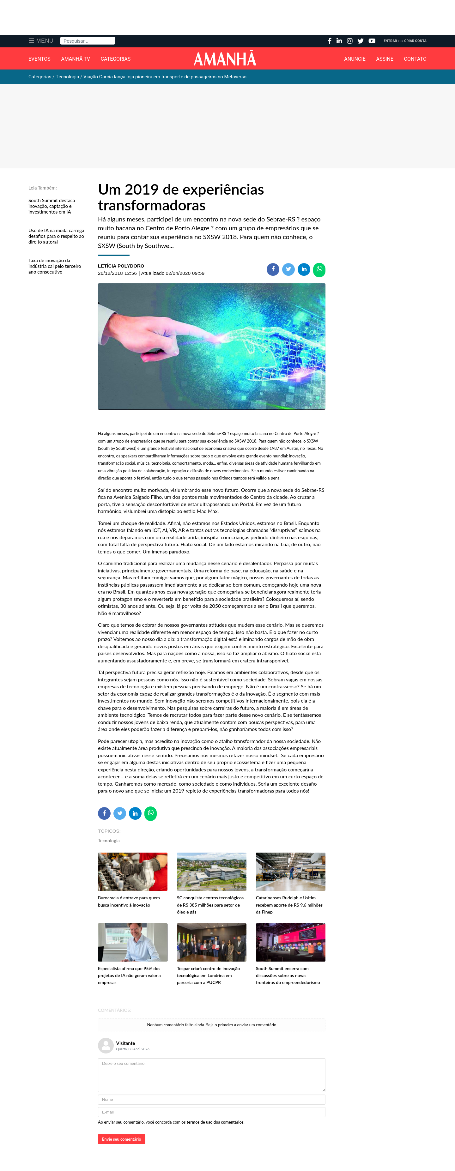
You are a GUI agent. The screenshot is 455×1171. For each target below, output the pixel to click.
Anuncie (355, 59)
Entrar (390, 41)
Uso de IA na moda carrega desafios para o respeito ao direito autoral (56, 235)
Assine (384, 59)
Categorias (116, 59)
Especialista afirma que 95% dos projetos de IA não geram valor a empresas (129, 975)
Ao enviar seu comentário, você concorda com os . (171, 1122)
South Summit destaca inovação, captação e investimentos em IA (51, 205)
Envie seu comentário (121, 1139)
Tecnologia (109, 840)
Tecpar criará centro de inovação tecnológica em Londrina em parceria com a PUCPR (208, 975)
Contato (415, 59)
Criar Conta (415, 41)
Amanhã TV (75, 59)
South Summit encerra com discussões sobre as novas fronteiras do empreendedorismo (288, 975)
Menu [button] (45, 41)
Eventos (39, 59)
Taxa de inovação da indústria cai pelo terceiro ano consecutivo (54, 266)
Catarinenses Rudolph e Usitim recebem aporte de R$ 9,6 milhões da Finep (289, 904)
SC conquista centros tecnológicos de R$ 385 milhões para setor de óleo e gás (210, 904)
